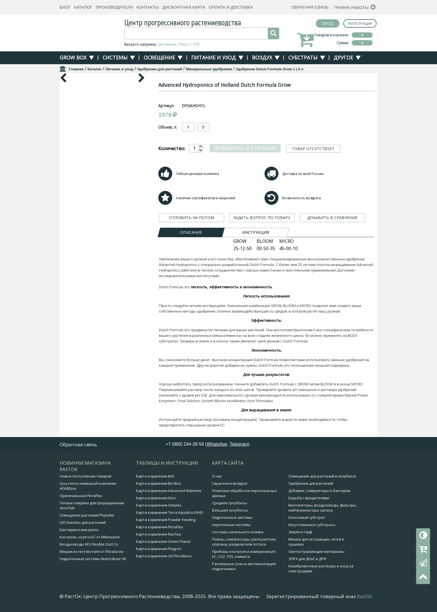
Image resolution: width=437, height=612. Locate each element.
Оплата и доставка (231, 7)
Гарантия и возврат (230, 483)
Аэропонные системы (231, 524)
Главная (76, 69)
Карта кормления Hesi (156, 497)
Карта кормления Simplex (158, 505)
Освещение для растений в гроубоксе (322, 476)
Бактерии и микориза (79, 529)
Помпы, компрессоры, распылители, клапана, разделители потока (244, 542)
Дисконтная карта (183, 7)
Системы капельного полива (237, 531)
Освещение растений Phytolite (87, 515)
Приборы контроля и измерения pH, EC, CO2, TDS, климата (244, 554)
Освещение (159, 57)
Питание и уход (213, 57)
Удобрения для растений (159, 69)
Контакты (147, 7)
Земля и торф (300, 531)
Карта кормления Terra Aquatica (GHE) (169, 512)
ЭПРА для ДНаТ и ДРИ (307, 558)
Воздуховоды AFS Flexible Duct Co (89, 544)
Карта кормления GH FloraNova (163, 555)
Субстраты (302, 57)
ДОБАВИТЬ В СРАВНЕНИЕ (332, 217)
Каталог (83, 7)
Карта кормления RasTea (158, 534)
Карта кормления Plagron (158, 548)
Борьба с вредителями (308, 497)
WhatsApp (217, 444)
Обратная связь (310, 7)
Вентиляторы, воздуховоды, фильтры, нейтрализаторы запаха (322, 508)
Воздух (262, 57)
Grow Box (73, 57)
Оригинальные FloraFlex (81, 495)
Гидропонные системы (232, 517)
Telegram (239, 444)
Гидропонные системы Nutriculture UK (93, 558)
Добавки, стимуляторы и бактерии (319, 490)
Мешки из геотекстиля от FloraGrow (91, 551)
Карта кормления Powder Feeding (165, 519)
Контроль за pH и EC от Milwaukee (90, 536)
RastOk (364, 596)
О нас (217, 476)
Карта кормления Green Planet (163, 541)
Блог (65, 7)
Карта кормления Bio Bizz (158, 483)
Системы (115, 57)
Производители (114, 7)
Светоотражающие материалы (316, 551)
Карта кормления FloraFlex (159, 526)
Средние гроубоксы (229, 502)
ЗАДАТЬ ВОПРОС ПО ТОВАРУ (261, 217)
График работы (351, 7)
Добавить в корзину (245, 148)
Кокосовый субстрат (306, 517)
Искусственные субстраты (311, 524)
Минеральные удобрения (209, 69)
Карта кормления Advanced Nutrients (168, 490)
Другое (343, 57)
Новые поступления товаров (85, 476)
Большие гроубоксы (230, 510)
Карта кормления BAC (155, 476)
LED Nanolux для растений (83, 522)
